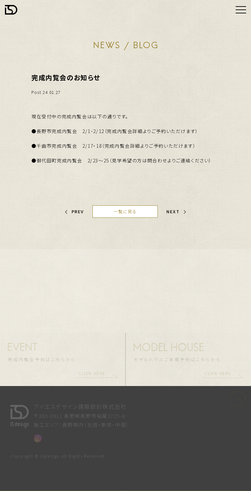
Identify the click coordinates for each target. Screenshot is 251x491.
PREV (78, 211)
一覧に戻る (125, 211)
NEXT (172, 211)
